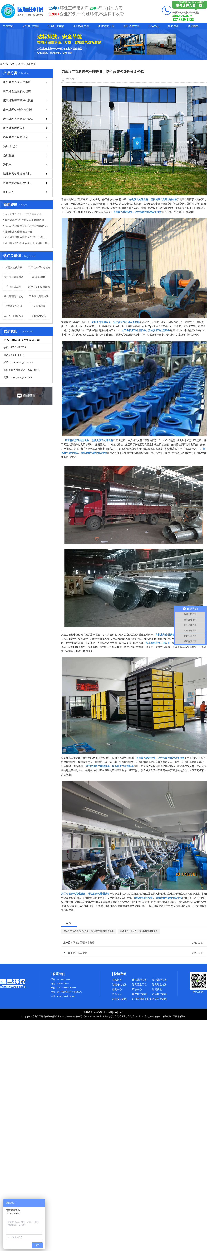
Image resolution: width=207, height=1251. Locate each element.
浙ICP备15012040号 (93, 1016)
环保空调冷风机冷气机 (17, 182)
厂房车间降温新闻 (141, 999)
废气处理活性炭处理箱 (17, 91)
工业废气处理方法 (38, 296)
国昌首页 (8, 26)
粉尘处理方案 (55, 26)
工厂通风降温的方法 (39, 267)
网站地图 (107, 1012)
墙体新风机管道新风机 (17, 173)
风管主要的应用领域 (39, 286)
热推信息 (31, 64)
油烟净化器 (10, 146)
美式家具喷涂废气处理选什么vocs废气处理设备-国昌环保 (27, 225)
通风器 (7, 164)
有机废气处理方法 (13, 277)
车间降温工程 (14, 286)
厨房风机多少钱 (13, 267)
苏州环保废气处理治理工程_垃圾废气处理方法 (27, 243)
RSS (115, 1012)
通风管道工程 (106, 26)
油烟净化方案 (81, 26)
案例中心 (117, 989)
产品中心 (153, 26)
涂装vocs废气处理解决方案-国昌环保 (24, 220)
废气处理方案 (30, 26)
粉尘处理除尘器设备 (15, 137)
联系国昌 (193, 26)
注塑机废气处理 (13, 306)
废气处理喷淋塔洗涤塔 (17, 82)
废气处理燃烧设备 (14, 127)
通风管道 (8, 155)
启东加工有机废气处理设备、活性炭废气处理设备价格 (89, 931)
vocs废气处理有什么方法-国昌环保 (23, 214)
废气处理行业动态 (13, 296)
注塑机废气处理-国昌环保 (18, 231)
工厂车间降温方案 (13, 316)
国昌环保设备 (179, 1016)
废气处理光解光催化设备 (18, 118)
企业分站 (98, 1012)
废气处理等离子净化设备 (18, 100)
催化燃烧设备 (39, 316)
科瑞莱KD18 (38, 277)
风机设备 (8, 192)
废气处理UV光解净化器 (17, 109)
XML (120, 1012)
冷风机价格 (39, 306)
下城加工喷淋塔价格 (84, 942)
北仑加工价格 (80, 953)
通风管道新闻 (159, 999)
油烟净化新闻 (119, 999)
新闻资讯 (173, 26)
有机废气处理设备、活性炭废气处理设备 (138, 931)
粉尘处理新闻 (159, 994)
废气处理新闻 (139, 994)
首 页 (21, 64)
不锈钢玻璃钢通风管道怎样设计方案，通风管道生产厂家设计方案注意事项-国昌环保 (27, 237)
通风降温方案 (131, 26)
